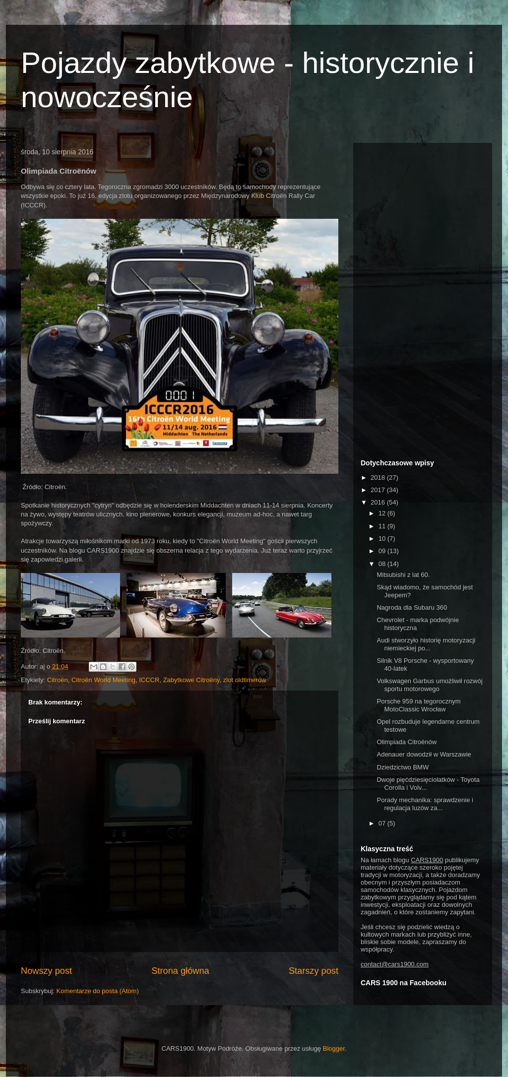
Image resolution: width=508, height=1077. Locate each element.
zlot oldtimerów (244, 680)
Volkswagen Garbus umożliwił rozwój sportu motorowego (429, 685)
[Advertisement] (423, 299)
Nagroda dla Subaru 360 (412, 607)
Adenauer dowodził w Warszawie (424, 754)
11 (383, 526)
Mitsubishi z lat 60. (403, 574)
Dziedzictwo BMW (403, 767)
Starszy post (313, 971)
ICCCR (149, 680)
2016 (379, 502)
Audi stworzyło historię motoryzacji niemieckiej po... (426, 644)
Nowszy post (46, 971)
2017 (379, 490)
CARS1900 (427, 860)
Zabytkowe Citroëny (191, 680)
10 (383, 538)
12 (383, 513)
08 (383, 564)
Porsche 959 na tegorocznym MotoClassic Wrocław (418, 705)
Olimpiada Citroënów (407, 742)
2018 (379, 477)
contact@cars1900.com (395, 964)
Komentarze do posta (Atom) (98, 991)
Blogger (334, 1048)
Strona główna (180, 971)
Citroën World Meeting (103, 680)
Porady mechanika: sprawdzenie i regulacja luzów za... (425, 804)
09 (383, 551)
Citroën (57, 680)
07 (383, 823)
